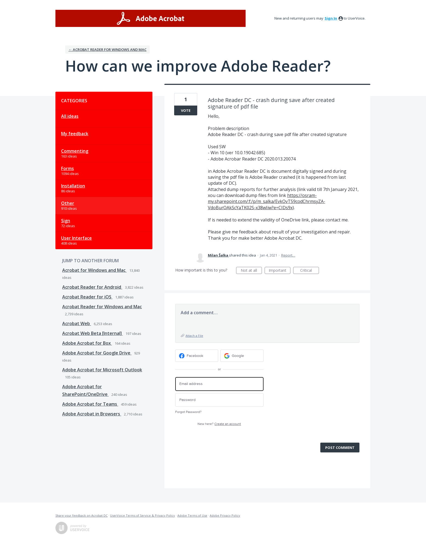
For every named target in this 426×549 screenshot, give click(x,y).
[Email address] (219, 384)
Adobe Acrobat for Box (87, 343)
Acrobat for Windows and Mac (94, 270)
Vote (185, 110)
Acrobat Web (76, 323)
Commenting (74, 151)
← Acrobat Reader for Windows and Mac (107, 49)
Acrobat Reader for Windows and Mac (102, 307)
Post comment (340, 447)
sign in (331, 18)
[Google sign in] (242, 356)
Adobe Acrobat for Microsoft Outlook (102, 370)
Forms (67, 168)
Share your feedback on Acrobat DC (81, 515)
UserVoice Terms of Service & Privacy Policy (142, 515)
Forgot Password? (188, 412)
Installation (73, 186)
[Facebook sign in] (196, 356)
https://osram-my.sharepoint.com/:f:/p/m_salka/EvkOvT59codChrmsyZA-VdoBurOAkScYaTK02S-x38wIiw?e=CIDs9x (266, 201)
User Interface (76, 238)
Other (67, 203)
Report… (288, 255)
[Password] (219, 400)
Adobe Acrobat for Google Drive (96, 353)
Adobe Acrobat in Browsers (91, 414)
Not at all (251, 271)
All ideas (70, 116)
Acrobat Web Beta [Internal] (92, 333)
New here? (219, 424)
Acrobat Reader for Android (92, 287)
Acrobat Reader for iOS (87, 297)
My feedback (74, 134)
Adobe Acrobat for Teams (90, 404)
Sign (65, 221)
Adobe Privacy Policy (225, 515)
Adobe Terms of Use (192, 515)
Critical (309, 271)
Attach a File (194, 336)
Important (279, 271)
